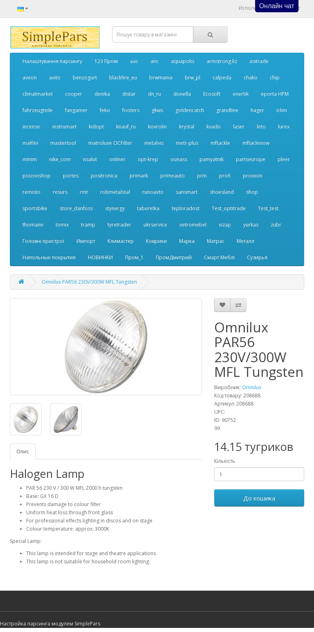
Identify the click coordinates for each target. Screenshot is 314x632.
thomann (32, 224)
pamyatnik (212, 159)
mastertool (63, 142)
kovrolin (157, 126)
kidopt (96, 126)
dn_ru (154, 93)
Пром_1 (134, 257)
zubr (276, 224)
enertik (241, 93)
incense (31, 126)
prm (202, 175)
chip (275, 77)
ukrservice (155, 224)
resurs (60, 191)
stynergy (115, 208)
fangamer (76, 110)
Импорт (85, 241)
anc (154, 61)
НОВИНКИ (100, 257)
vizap (225, 224)
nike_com (60, 159)
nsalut (90, 159)
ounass (178, 159)
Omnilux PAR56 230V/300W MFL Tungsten (89, 281)
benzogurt (85, 77)
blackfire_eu (123, 77)
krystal (186, 126)
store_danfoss (76, 208)
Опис (22, 451)
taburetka (148, 208)
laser (238, 126)
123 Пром (106, 61)
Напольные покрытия (49, 257)
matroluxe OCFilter (110, 142)
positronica (104, 175)
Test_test (268, 208)
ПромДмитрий (174, 257)
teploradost (186, 208)
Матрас (215, 241)
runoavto (153, 191)
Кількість (224, 460)
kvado (213, 126)
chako (251, 77)
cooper (73, 93)
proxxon (252, 175)
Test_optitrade (229, 208)
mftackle (220, 142)
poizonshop (36, 175)
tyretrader (119, 224)
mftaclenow (255, 142)
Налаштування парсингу (52, 61)
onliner (117, 159)
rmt (84, 191)
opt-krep (148, 159)
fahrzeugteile (37, 110)
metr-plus (187, 142)
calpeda (222, 77)
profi (225, 175)
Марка (187, 241)
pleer (284, 159)
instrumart (64, 126)
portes (70, 175)
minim (29, 159)
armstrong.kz (221, 61)
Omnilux (251, 387)
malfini (30, 142)
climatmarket (37, 93)
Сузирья (257, 257)
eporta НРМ (275, 93)
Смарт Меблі (219, 257)
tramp (88, 224)
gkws (157, 110)
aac (134, 61)
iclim (281, 110)
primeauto (172, 175)
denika (102, 93)
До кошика (259, 498)
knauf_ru (126, 126)
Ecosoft (211, 93)
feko (105, 110)
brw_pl (192, 77)
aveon (29, 77)
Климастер (121, 241)
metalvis (154, 142)
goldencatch (189, 110)
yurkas (250, 224)
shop (252, 191)
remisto (31, 191)
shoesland (222, 191)
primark (139, 175)
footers (130, 110)
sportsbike (34, 208)
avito (55, 77)
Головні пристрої (43, 241)
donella (182, 93)
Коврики (156, 241)
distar (129, 93)
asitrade (259, 61)
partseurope (250, 159)
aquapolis (182, 61)
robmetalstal (115, 191)
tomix (62, 224)
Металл (245, 241)
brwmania (161, 77)
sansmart (186, 191)
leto (261, 126)
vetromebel (192, 224)
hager (257, 110)
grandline (227, 110)
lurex (283, 126)
